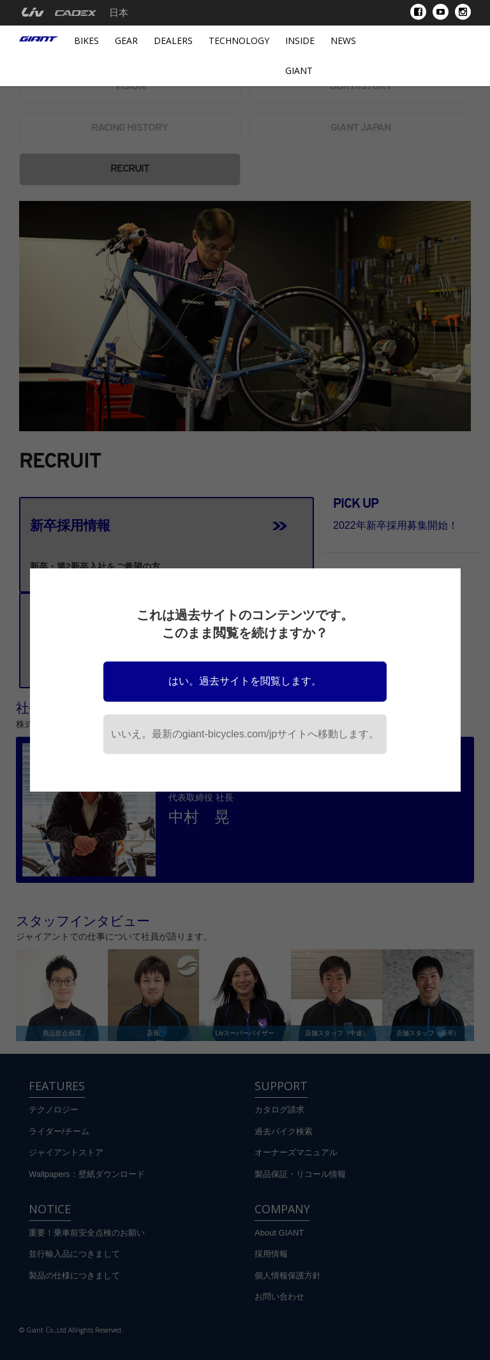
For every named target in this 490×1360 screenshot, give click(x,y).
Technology (239, 40)
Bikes (86, 40)
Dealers (173, 40)
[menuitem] (32, 13)
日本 (118, 13)
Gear (126, 40)
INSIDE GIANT (300, 55)
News (343, 40)
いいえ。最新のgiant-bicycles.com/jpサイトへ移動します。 (245, 733)
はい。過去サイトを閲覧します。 (245, 681)
